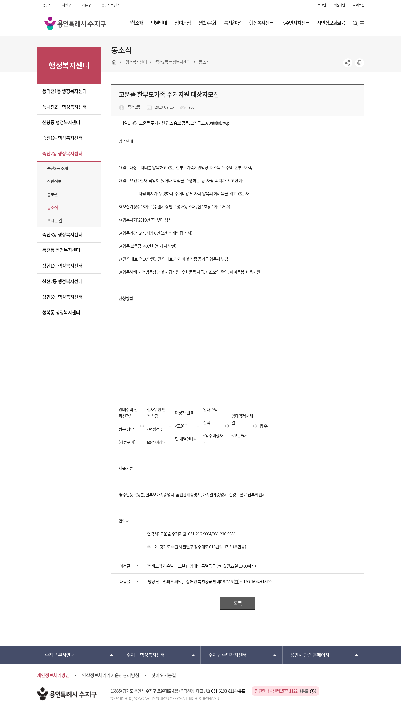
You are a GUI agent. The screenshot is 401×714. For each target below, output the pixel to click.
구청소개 (135, 22)
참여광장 (183, 22)
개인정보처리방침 (53, 675)
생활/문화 (207, 22)
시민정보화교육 (331, 22)
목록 (237, 603)
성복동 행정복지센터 (61, 312)
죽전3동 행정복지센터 (62, 234)
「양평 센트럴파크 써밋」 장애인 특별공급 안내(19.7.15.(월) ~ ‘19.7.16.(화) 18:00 (207, 581)
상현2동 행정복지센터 (62, 281)
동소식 (52, 207)
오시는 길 (54, 220)
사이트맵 (358, 4)
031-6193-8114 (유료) (229, 691)
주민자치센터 (227, 654)
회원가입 (339, 4)
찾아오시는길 (163, 675)
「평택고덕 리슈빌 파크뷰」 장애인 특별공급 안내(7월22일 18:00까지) (200, 566)
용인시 (46, 4)
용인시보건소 (110, 4)
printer (359, 62)
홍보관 (52, 194)
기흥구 (86, 4)
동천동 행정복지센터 (61, 250)
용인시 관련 (309, 654)
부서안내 (59, 654)
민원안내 (159, 22)
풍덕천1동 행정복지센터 (64, 91)
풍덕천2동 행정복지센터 (64, 106)
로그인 (321, 4)
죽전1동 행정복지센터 (62, 137)
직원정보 (54, 181)
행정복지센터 (261, 22)
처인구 (66, 4)
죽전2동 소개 (57, 168)
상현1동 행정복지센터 (62, 265)
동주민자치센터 (295, 22)
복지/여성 (232, 22)
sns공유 (347, 62)
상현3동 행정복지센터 (62, 296)
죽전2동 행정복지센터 (62, 153)
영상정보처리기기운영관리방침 (110, 675)
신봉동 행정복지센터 (61, 122)
